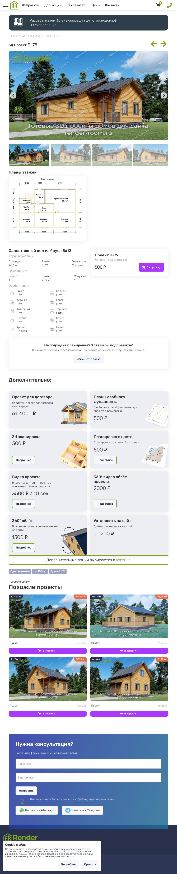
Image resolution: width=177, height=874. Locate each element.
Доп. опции (53, 5)
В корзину (154, 267)
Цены (96, 5)
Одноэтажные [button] (20, 571)
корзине (123, 560)
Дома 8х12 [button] (58, 571)
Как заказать (76, 5)
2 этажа (48, 643)
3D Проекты (30, 5)
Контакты (112, 5)
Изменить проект (88, 359)
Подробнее (23, 460)
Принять (90, 864)
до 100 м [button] (40, 571)
